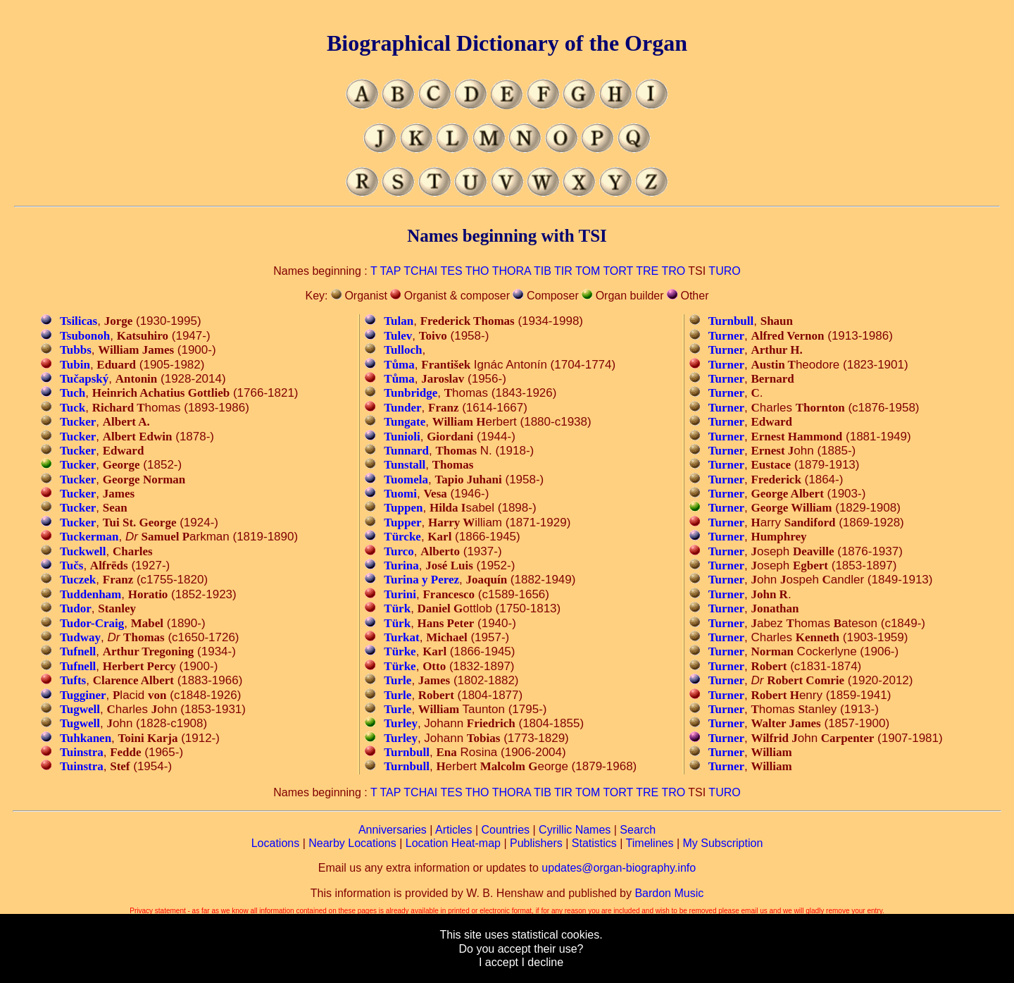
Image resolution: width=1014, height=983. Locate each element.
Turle (397, 680)
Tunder (402, 407)
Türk (397, 608)
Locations (275, 843)
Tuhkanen (85, 738)
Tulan (398, 321)
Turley (401, 723)
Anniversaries (392, 830)
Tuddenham (90, 594)
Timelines (650, 843)
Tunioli (402, 436)
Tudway (80, 637)
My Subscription (722, 843)
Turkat (401, 637)
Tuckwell (83, 551)
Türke (399, 651)
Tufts (73, 680)
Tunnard (406, 450)
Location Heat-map (453, 843)
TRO (673, 271)
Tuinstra (82, 752)
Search (638, 830)
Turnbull (407, 752)
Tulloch (403, 350)
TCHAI (420, 271)
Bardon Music (668, 893)
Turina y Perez (421, 579)
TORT (618, 271)
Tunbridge (410, 393)
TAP (390, 271)
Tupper (402, 522)
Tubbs (76, 350)
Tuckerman (89, 536)
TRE (647, 271)
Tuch (72, 393)
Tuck (72, 407)
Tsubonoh (85, 335)
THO (477, 271)
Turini (400, 594)
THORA (511, 271)
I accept (498, 962)
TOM (587, 271)
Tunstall (404, 464)
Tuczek (78, 579)
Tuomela (406, 479)
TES (451, 271)
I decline (542, 962)
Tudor (76, 608)
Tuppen (403, 507)
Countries (506, 830)
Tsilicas (78, 321)
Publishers (536, 843)
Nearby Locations (352, 843)
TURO (724, 271)
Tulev (398, 335)
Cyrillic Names (575, 830)
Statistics (594, 843)
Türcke (402, 536)
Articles (453, 830)
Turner (726, 335)
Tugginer (83, 695)
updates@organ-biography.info (619, 868)
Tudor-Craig (92, 623)
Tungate (404, 421)
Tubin (75, 364)
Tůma (399, 364)
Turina (401, 565)
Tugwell (80, 709)
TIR (563, 271)
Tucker (78, 421)
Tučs (71, 565)
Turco (399, 551)
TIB (542, 271)
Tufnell (78, 651)
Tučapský (84, 378)
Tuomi (400, 493)
